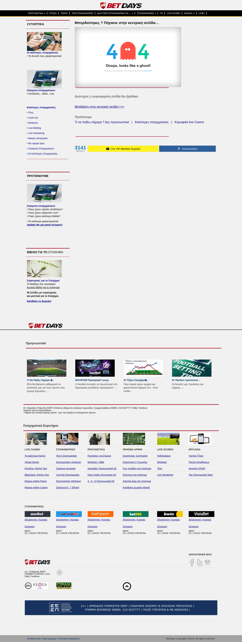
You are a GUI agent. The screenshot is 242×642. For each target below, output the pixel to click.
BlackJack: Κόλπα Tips (37, 474)
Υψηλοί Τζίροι (196, 455)
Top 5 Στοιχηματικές (66, 455)
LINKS (202, 13)
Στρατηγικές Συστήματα (135, 455)
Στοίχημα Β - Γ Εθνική (67, 487)
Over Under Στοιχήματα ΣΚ (102, 474)
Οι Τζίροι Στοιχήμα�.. (136, 380)
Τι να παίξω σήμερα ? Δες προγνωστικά (102, 122)
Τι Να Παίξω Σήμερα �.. (40, 380)
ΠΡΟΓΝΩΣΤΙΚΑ (36, 13)
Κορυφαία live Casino (189, 122)
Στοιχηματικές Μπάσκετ (68, 481)
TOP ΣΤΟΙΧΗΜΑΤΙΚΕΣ (82, 13)
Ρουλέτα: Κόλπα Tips (36, 468)
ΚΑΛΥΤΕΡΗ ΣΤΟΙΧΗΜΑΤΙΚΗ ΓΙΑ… (115, 13)
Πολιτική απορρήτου (69, 638)
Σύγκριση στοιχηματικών (41, 90)
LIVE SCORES (173, 13)
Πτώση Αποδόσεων (199, 462)
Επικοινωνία (34, 638)
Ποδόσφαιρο (163, 455)
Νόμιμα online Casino (36, 487)
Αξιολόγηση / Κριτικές (36, 519)
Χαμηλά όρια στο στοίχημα (137, 481)
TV (161, 13)
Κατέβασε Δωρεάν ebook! (136, 487)
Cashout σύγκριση (66, 468)
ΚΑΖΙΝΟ (189, 13)
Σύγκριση (30, 526)
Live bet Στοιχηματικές (68, 474)
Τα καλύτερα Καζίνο (35, 455)
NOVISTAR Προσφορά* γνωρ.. (92, 380)
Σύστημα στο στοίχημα (135, 474)
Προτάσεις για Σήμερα (99, 455)
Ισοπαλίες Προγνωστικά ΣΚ (102, 468)
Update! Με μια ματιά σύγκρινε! (45, 224)
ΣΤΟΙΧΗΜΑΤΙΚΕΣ (146, 13)
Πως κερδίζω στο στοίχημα (137, 468)
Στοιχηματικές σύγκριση (68, 462)
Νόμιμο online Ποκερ (36, 481)
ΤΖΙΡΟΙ (64, 13)
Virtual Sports (32, 462)
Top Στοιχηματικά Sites (201, 474)
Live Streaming (165, 474)
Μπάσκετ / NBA (96, 462)
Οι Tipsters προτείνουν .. (186, 380)
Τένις (159, 468)
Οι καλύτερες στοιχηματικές (42, 52)
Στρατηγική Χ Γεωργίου (135, 462)
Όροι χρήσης (49, 638)
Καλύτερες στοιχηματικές (152, 122)
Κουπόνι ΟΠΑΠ (197, 468)
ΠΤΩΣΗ (53, 13)
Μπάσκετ (162, 462)
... (48, 391)
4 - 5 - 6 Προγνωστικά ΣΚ (101, 481)
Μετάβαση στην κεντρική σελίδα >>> (100, 106)
